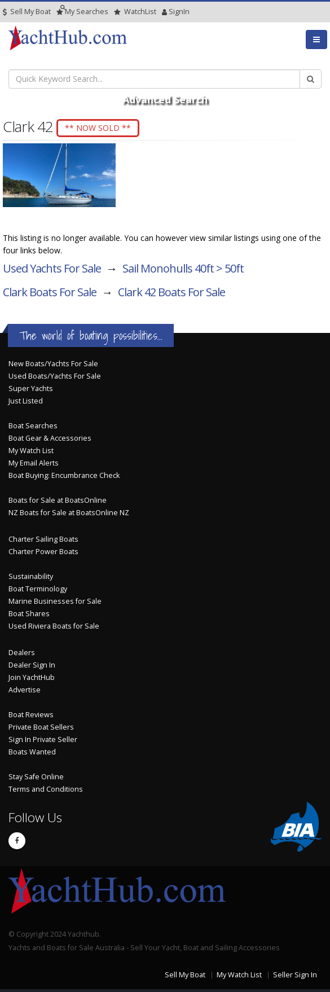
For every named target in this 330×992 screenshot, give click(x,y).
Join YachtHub (31, 677)
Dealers (21, 652)
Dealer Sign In (31, 665)
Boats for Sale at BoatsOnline (57, 500)
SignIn (165, 11)
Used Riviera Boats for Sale (53, 626)
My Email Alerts (33, 463)
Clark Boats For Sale (49, 292)
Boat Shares (29, 613)
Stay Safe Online (36, 777)
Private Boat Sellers (41, 727)
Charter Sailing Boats (43, 539)
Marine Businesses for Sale (55, 601)
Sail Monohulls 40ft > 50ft (183, 268)
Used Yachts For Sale (52, 268)
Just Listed (25, 401)
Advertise (24, 690)
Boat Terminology (37, 589)
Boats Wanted (32, 752)
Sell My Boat (27, 11)
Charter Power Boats (43, 551)
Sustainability (30, 576)
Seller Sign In (295, 975)
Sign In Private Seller (42, 739)
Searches (82, 11)
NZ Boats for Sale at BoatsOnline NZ (68, 512)
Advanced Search (165, 99)
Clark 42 (171, 292)
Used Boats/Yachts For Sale (54, 376)
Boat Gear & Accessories (49, 438)
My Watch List (31, 450)
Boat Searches (33, 426)
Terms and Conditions (45, 789)
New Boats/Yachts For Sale (53, 363)
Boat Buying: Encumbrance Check (64, 475)
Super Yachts (30, 388)
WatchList (135, 11)
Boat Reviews (31, 714)
